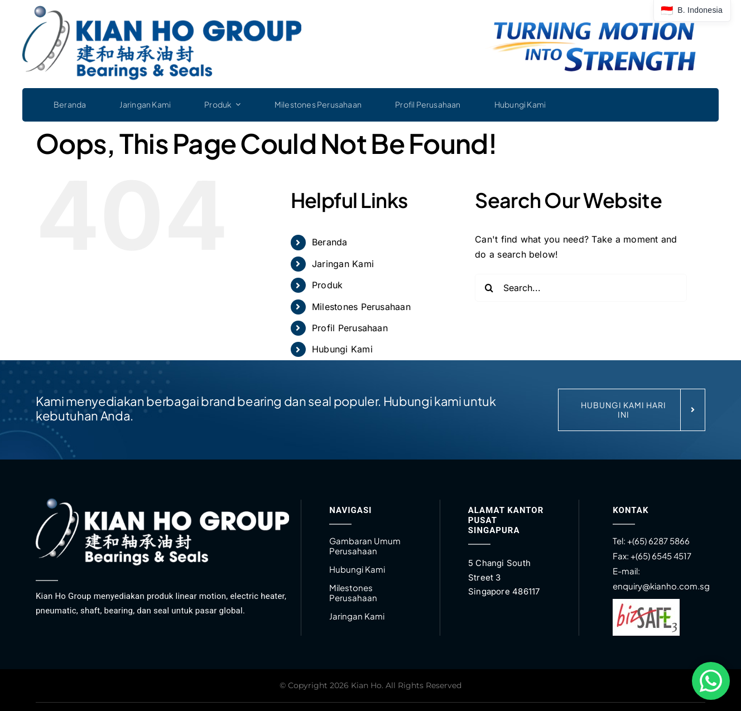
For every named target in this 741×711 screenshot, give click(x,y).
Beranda (330, 242)
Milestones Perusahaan (361, 306)
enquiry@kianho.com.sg (661, 586)
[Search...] (581, 288)
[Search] (489, 288)
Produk (327, 285)
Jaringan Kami (343, 263)
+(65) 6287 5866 (658, 540)
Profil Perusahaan (350, 327)
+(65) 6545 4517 (660, 555)
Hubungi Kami (342, 349)
